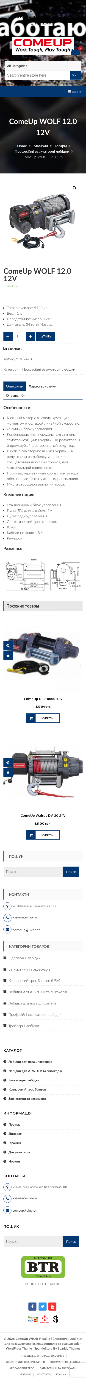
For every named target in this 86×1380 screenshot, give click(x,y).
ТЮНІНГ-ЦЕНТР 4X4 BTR (43, 1284)
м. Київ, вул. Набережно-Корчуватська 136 (44, 17)
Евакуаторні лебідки (23, 1080)
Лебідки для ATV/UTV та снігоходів (37, 992)
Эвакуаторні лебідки (65, 1361)
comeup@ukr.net (45, 4)
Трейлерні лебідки (23, 1025)
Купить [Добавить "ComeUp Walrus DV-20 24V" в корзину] (47, 835)
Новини (14, 1161)
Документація (19, 1152)
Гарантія (14, 1143)
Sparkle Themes (69, 1348)
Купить (45, 336)
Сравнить (15, 348)
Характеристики (42, 386)
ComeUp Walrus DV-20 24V (43, 815)
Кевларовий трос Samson (27, 1089)
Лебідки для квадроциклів (25, 1361)
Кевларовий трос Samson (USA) (34, 980)
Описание (14, 386)
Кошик (61, 1374)
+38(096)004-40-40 (25, 917)
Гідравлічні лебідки (24, 958)
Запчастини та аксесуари (29, 969)
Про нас (14, 1124)
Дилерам (15, 1134)
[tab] (14, 386)
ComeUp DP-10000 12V (43, 698)
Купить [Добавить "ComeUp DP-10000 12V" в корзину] (47, 718)
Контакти (43, 1374)
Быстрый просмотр (8, 645)
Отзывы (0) (15, 395)
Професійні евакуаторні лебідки (48, 369)
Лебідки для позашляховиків (32, 1003)
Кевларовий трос (21, 1368)
